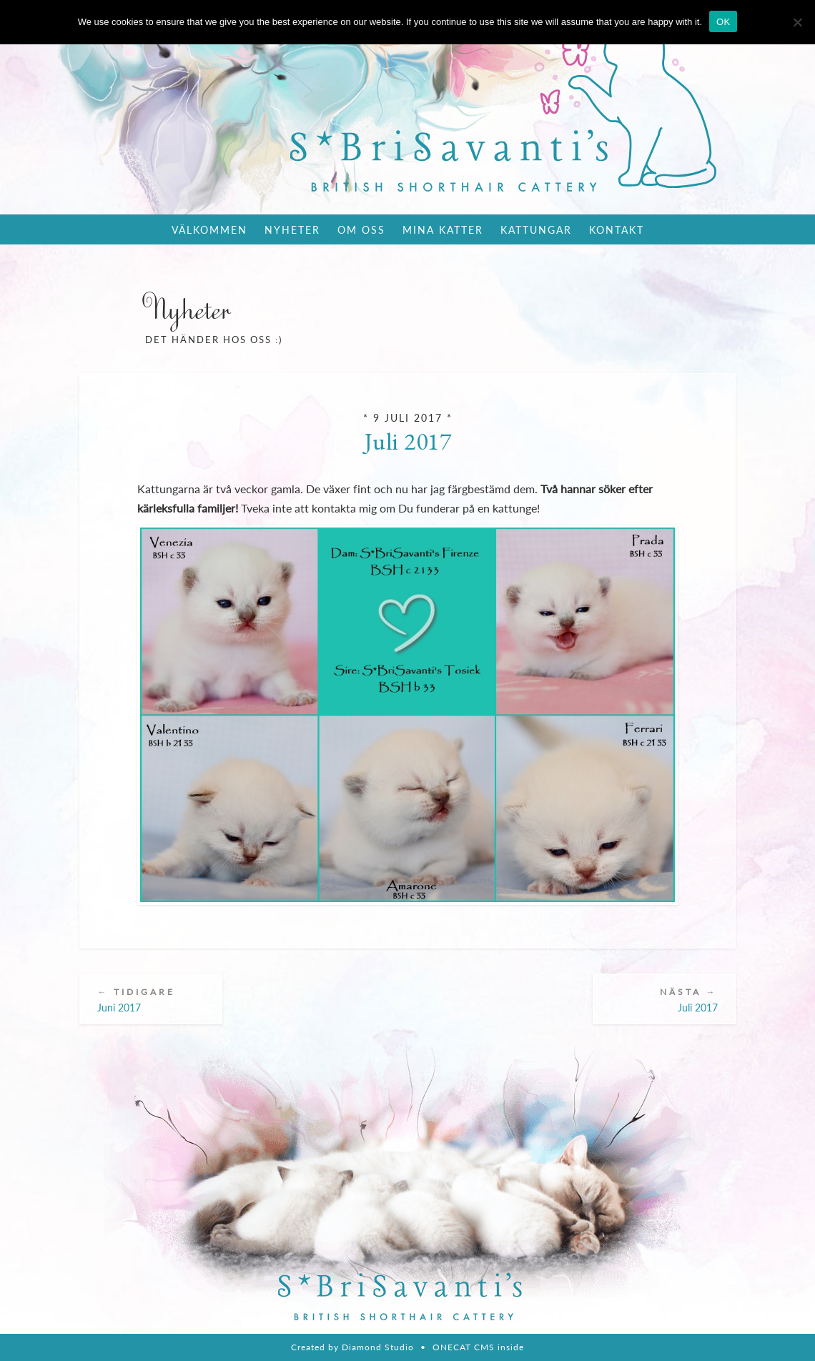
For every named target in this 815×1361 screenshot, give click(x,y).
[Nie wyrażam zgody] (797, 22)
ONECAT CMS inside (478, 1347)
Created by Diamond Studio (352, 1347)
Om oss (361, 229)
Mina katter (442, 229)
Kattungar (536, 229)
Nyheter (292, 229)
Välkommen (209, 229)
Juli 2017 (408, 441)
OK (723, 21)
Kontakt (616, 229)
